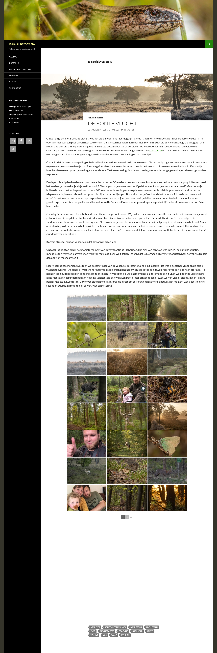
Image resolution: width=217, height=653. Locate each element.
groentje (123, 631)
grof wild (137, 631)
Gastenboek (15, 88)
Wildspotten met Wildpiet (20, 106)
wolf (114, 635)
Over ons (13, 75)
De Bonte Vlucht (112, 123)
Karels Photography (22, 44)
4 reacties (129, 130)
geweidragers (107, 631)
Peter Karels (112, 130)
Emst (93, 631)
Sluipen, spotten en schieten (21, 114)
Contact (13, 82)
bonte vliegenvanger (115, 627)
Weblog (13, 57)
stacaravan (155, 150)
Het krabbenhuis (16, 110)
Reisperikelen (95, 117)
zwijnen (125, 635)
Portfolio (14, 63)
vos (105, 635)
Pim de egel (14, 122)
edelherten (152, 627)
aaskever (95, 627)
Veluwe (94, 635)
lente (150, 631)
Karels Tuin (14, 118)
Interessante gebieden (20, 69)
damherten (136, 627)
